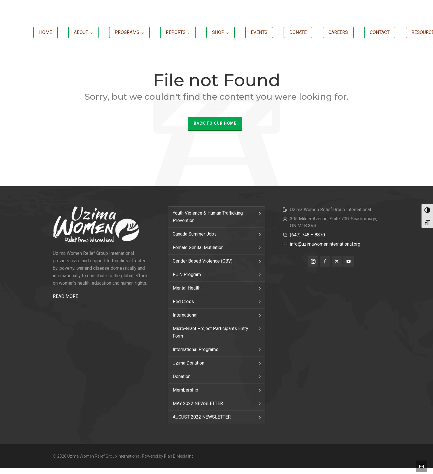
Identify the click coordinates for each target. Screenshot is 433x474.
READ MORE (65, 296)
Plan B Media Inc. (179, 456)
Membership (185, 390)
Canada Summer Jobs (195, 234)
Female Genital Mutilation (198, 247)
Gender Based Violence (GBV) (202, 261)
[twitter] (337, 261)
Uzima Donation (188, 363)
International (185, 315)
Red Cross (183, 301)
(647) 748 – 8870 (307, 235)
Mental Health (187, 288)
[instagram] (313, 261)
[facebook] (325, 261)
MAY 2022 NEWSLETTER (198, 403)
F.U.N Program (187, 274)
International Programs (195, 349)
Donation (181, 376)
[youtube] (348, 261)
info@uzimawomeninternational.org (325, 244)
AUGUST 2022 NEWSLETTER (202, 417)
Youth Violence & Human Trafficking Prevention (208, 216)
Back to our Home (215, 123)
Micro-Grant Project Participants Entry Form (210, 332)
